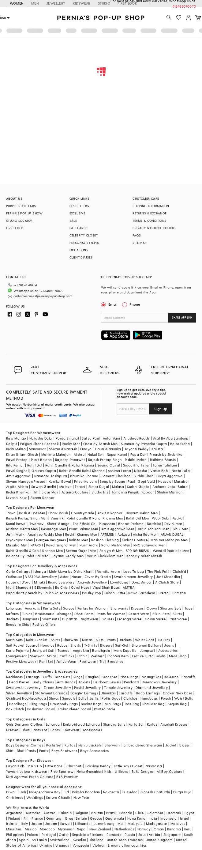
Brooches (115, 661)
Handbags (149, 698)
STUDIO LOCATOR (19, 220)
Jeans (169, 645)
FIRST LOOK (15, 228)
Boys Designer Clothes (24, 745)
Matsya (65, 487)
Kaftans (12, 614)
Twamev (36, 524)
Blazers (106, 645)
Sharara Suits (114, 724)
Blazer (184, 745)
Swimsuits (50, 619)
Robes (62, 645)
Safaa (183, 487)
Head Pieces (19, 682)
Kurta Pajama (17, 650)
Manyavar (37, 449)
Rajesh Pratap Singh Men (26, 518)
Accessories (168, 650)
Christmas (14, 797)
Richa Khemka (18, 492)
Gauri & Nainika (108, 449)
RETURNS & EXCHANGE (149, 213)
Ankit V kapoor (110, 513)
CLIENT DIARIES (80, 257)
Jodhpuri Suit (43, 650)
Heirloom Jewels (107, 682)
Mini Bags (113, 704)
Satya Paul (90, 438)
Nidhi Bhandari (18, 587)
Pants (111, 640)
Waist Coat (144, 640)
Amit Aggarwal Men (117, 529)
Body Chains (43, 682)
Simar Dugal (98, 487)
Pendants (131, 682)
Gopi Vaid (146, 481)
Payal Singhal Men (61, 545)
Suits (100, 640)
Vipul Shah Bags (106, 587)
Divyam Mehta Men (142, 513)
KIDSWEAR (82, 3)
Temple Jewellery (118, 687)
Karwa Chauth (58, 797)
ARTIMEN (107, 534)
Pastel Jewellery (87, 687)
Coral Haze (80, 587)
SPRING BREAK (138, 551)
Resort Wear (139, 614)
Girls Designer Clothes (24, 724)
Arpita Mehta (17, 487)
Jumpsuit (147, 650)
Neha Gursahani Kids (94, 771)
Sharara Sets (170, 608)
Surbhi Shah (143, 476)
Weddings (34, 797)
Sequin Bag (177, 704)
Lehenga (53, 724)
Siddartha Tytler (136, 465)
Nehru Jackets (90, 745)
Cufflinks (67, 656)
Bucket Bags (91, 704)
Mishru (79, 454)
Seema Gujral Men (81, 551)
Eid (66, 792)
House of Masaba (173, 481)
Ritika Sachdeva (141, 593)
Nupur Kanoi (117, 454)
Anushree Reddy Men (45, 534)
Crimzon (179, 593)
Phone (134, 304)
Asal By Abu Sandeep (171, 438)
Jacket (170, 745)
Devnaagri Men (53, 529)
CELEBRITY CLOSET (83, 235)
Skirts (177, 614)
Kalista (157, 449)
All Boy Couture (169, 771)
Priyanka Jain (85, 481)
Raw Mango (16, 438)
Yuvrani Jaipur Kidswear (26, 771)
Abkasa (124, 534)
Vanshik (57, 518)
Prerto (164, 593)
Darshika (154, 524)
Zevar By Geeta (98, 577)
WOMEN (17, 3)
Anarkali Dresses (173, 724)
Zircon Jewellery (57, 687)
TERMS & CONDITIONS (149, 220)
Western (97, 656)
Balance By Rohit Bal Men (27, 556)
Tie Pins (163, 640)
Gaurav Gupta (44, 471)
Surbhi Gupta (138, 487)
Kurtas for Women (92, 608)
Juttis (94, 698)
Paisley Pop (91, 593)
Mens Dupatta (125, 650)
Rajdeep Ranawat (70, 460)
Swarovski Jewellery (23, 687)
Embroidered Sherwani (143, 745)
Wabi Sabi (161, 518)
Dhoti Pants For (34, 730)
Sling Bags (38, 704)
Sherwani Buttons (146, 645)
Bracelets (62, 677)
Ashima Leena (119, 471)
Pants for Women (111, 614)
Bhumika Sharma (84, 476)
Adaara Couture (75, 492)
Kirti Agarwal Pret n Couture (29, 777)
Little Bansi (54, 766)
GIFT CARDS (78, 228)
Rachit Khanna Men (81, 534)
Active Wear (66, 661)
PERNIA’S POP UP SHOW (24, 213)
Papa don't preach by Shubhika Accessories (42, 593)
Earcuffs (188, 677)
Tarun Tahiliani (165, 465)
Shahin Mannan (169, 492)
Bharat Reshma (131, 524)
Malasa (118, 487)
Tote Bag (131, 704)
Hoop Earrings (148, 693)
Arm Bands (66, 682)
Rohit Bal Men (137, 518)
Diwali (11, 792)
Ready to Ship (17, 624)
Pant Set (46, 661)
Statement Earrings (51, 693)
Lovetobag (119, 582)
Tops (189, 608)
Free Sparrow (61, 771)
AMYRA (128, 587)
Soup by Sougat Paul (117, 481)
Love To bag (133, 571)
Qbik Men (181, 529)
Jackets (12, 619)
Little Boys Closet (128, 766)
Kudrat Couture (135, 540)
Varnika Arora (108, 571)
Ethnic (82, 656)
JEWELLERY (55, 3)
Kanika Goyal (60, 481)
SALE (73, 220)
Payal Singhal (17, 471)
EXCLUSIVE (77, 213)
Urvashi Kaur (16, 498)
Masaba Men (17, 545)
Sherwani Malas (43, 656)
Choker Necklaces (177, 693)
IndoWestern (118, 656)
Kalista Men (78, 540)
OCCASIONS (78, 250)
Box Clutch (15, 709)
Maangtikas (151, 677)
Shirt (10, 751)
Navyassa (154, 766)
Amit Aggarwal (18, 476)
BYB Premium (67, 777)
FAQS (137, 235)
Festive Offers (44, 624)
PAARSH (37, 545)
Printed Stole (104, 709)
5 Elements (43, 587)
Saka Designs (143, 771)
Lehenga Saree (129, 619)
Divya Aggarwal (169, 476)
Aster (64, 577)
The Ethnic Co (84, 524)
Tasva (11, 513)
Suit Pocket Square (21, 645)
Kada (41, 698)
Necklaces (14, 677)
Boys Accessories (94, 751)
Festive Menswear (21, 661)
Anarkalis (32, 608)
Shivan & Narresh (63, 449)
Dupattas (69, 619)
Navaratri (111, 792)
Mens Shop (178, 656)
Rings (77, 677)
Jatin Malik (15, 534)
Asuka (177, 518)
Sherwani (71, 640)
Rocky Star (71, 444)
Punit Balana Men (83, 529)
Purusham (107, 524)
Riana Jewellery (61, 582)
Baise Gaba (180, 444)
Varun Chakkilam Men (105, 556)
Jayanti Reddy (136, 449)
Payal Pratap (17, 460)
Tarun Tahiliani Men (153, 529)
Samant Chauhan (116, 476)
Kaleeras (171, 677)
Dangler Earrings (84, 693)
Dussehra (129, 792)
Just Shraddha (168, 577)
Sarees (68, 608)
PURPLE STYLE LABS (21, 206)
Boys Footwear (64, 751)
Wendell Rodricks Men (171, 551)
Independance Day (44, 792)
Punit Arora (89, 545)
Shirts (55, 640)
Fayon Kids (15, 766)
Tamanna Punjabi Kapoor (132, 492)
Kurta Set (136, 724)
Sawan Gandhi (43, 487)
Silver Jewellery (19, 693)
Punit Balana (41, 460)
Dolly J (11, 444)
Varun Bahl (159, 471)
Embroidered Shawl (74, 709)
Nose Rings (130, 677)
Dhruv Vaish (58, 513)
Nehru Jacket (37, 640)
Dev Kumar (173, 524)
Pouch (166, 698)
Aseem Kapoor (42, 498)
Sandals (68, 698)
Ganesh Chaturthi (155, 792)
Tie (101, 661)
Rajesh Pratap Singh (105, 460)
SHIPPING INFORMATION (151, 206)
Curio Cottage (18, 571)
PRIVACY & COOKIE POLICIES (154, 228)
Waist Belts (183, 698)
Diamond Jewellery (152, 687)
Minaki (39, 582)
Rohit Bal (34, 465)
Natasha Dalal (41, 438)
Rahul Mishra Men (115, 545)
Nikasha (140, 471)
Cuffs (47, 677)
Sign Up (160, 408)
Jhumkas (108, 693)
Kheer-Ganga (58, 524)
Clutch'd (179, 571)
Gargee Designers (51, 540)
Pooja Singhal (67, 438)
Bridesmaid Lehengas (53, 614)
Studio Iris (100, 492)
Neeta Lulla (181, 471)
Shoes (54, 698)
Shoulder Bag (153, 704)
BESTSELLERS (79, 206)
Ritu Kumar (15, 465)
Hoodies (47, 645)
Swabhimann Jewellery (133, 577)
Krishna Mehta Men (22, 529)
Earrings (33, 677)
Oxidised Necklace (21, 698)
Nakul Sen (96, 454)
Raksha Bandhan (86, 792)
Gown (152, 608)
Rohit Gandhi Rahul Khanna (82, 471)
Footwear (88, 661)
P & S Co (35, 766)
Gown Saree (155, 619)
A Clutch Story (167, 582)
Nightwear (90, 619)
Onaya (86, 449)
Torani (80, 487)
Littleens (122, 771)
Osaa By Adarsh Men (100, 444)
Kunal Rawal (16, 524)
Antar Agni (111, 438)
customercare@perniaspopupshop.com (42, 296)
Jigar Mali (50, 492)
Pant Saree (178, 619)
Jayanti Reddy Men (68, 556)
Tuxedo (63, 650)
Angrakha (81, 650)
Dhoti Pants (83, 614)
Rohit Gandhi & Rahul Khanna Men (34, 551)
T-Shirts (90, 645)
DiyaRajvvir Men (19, 540)
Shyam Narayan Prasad (26, 481)
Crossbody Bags (64, 704)
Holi (23, 792)
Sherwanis (119, 608)
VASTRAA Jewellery (41, 577)
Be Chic (61, 587)
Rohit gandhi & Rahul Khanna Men (95, 518)
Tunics (27, 614)
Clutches (130, 698)
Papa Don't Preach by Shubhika (156, 454)
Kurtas (87, 640)
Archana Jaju (163, 487)
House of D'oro (18, 582)
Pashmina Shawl (41, 709)
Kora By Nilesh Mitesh (144, 556)
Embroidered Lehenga (81, 724)
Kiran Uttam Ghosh (22, 454)
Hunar (76, 577)
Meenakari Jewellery (160, 682)
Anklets (84, 682)
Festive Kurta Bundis (149, 656)
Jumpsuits (30, 619)
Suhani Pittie (114, 593)
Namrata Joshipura (50, 476)
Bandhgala (101, 650)
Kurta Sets (51, 608)
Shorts (75, 645)
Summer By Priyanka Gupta (144, 444)
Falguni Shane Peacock (39, 444)
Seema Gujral (108, 465)
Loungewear (16, 656)
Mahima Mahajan (56, 454)
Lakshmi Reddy (97, 766)
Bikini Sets (161, 614)
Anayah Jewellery (92, 582)
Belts (82, 698)
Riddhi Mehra (136, 460)
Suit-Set (121, 645)
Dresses (137, 608)
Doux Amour (142, 582)
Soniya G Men (111, 551)
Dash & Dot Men (32, 513)
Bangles (92, 677)
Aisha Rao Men (145, 534)
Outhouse (14, 577)
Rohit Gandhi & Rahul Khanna (69, 465)
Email (110, 304)
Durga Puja (182, 792)
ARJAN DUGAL (172, 534)
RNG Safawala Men (149, 545)
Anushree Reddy (136, 438)
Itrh (36, 492)
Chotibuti (74, 766)
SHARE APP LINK (182, 317)
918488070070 (184, 6)
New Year (81, 797)
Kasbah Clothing (105, 540)
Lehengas (14, 608)
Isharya (39, 571)
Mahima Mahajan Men (169, 540)
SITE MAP (140, 242)
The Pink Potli (158, 571)
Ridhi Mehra (16, 449)
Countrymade (82, 513)
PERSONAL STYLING (84, 242)
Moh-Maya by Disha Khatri (71, 571)
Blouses (108, 619)
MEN (35, 3)
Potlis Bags (111, 698)
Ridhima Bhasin (163, 460)
